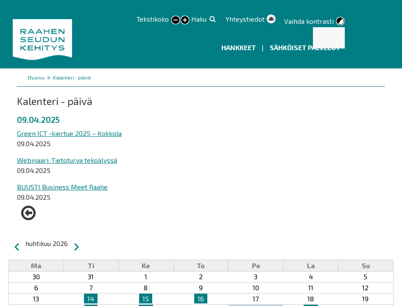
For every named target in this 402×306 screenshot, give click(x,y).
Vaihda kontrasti (309, 21)
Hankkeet (239, 47)
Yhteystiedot (245, 19)
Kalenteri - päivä (72, 77)
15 (145, 299)
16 (201, 299)
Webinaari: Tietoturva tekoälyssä (67, 160)
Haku (199, 19)
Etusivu (36, 77)
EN (339, 43)
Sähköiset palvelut (305, 47)
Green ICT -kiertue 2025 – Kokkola (69, 133)
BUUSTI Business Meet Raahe (62, 187)
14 (90, 299)
